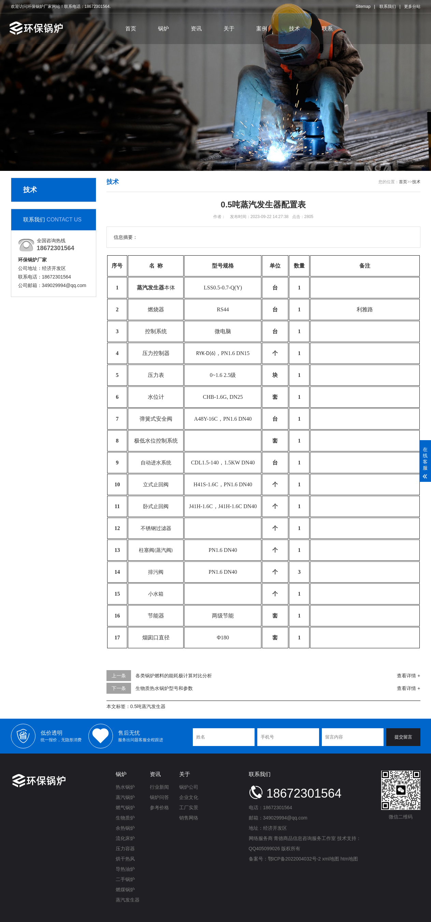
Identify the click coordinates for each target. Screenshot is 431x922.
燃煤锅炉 (125, 889)
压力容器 (125, 848)
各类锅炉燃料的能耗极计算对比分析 (173, 675)
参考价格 (159, 807)
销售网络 (188, 818)
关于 (229, 28)
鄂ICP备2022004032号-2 (294, 859)
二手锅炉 (125, 879)
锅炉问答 (159, 797)
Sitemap (363, 6)
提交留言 (403, 737)
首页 (130, 28)
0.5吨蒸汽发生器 (148, 706)
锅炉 (163, 28)
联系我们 (387, 6)
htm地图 (349, 859)
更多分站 (412, 6)
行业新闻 (159, 787)
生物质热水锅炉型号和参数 (164, 688)
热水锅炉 (125, 787)
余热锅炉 (125, 828)
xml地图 (330, 859)
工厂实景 (188, 807)
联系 (327, 28)
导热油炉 (125, 869)
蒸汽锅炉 (125, 797)
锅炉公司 (188, 787)
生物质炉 (125, 818)
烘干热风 (125, 859)
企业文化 (188, 797)
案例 (261, 28)
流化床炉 (125, 838)
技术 (294, 28)
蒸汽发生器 (128, 900)
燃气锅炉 (125, 807)
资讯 (196, 28)
